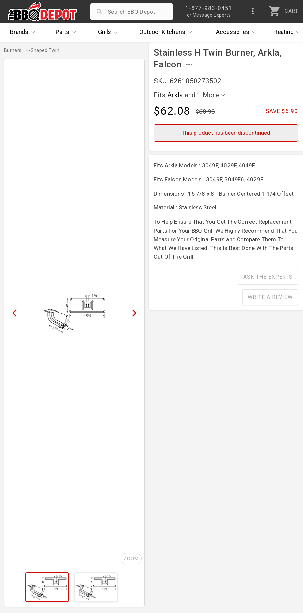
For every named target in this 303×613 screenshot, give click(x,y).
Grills (109, 32)
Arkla (175, 95)
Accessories (237, 32)
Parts (67, 32)
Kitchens (167, 32)
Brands (24, 32)
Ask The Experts (268, 277)
